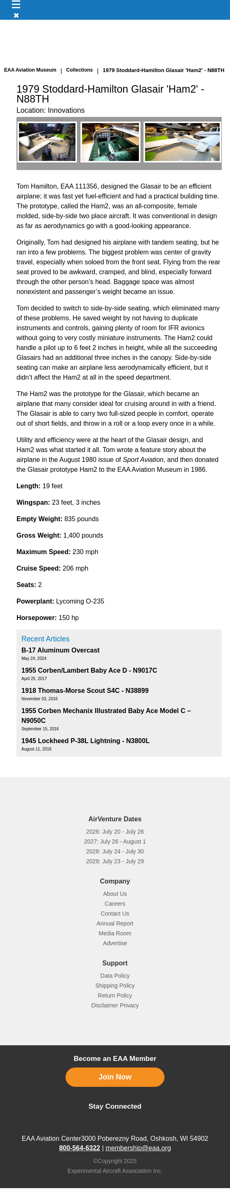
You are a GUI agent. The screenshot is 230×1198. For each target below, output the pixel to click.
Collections (79, 70)
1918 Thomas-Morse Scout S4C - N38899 (85, 690)
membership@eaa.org (138, 1147)
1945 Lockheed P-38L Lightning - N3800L (85, 740)
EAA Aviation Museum (30, 70)
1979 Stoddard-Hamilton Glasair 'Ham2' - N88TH (163, 70)
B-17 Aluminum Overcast (60, 650)
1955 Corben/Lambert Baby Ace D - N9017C (89, 670)
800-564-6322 (79, 1147)
